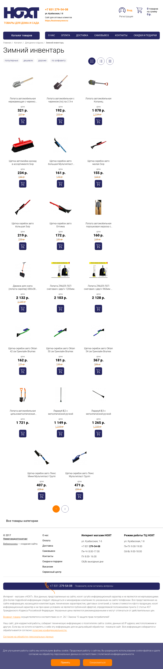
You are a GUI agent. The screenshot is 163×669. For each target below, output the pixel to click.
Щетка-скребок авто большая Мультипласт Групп (60, 163)
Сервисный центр (51, 572)
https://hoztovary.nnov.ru (56, 20)
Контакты (121, 35)
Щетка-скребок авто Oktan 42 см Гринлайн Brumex (22, 350)
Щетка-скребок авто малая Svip (98, 162)
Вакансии (47, 566)
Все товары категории (22, 520)
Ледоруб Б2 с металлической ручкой (60, 412)
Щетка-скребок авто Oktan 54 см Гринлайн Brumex (98, 350)
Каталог (18, 43)
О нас (51, 35)
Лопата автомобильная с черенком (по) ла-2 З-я (60, 100)
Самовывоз (101, 35)
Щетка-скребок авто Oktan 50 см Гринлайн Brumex (60, 350)
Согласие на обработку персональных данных (28, 636)
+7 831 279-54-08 (56, 9)
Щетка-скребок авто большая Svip (23, 225)
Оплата (65, 35)
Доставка (82, 35)
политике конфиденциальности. (49, 630)
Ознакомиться (98, 662)
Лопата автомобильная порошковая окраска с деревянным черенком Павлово (98, 225)
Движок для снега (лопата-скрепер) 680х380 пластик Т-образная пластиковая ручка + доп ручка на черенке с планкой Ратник (23, 287)
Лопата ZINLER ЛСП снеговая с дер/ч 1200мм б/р (60, 287)
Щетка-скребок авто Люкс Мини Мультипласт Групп (41, 475)
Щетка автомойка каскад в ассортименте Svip (22, 162)
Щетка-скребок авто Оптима (61, 225)
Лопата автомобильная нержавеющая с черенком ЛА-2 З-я (22, 100)
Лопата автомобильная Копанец (98, 100)
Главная (7, 43)
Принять (65, 662)
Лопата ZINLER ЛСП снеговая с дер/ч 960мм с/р (98, 287)
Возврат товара (12, 617)
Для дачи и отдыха (34, 43)
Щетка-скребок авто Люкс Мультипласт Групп (79, 475)
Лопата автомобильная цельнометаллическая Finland (23, 412)
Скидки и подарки (145, 35)
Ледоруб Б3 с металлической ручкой (98, 412)
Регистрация (126, 16)
